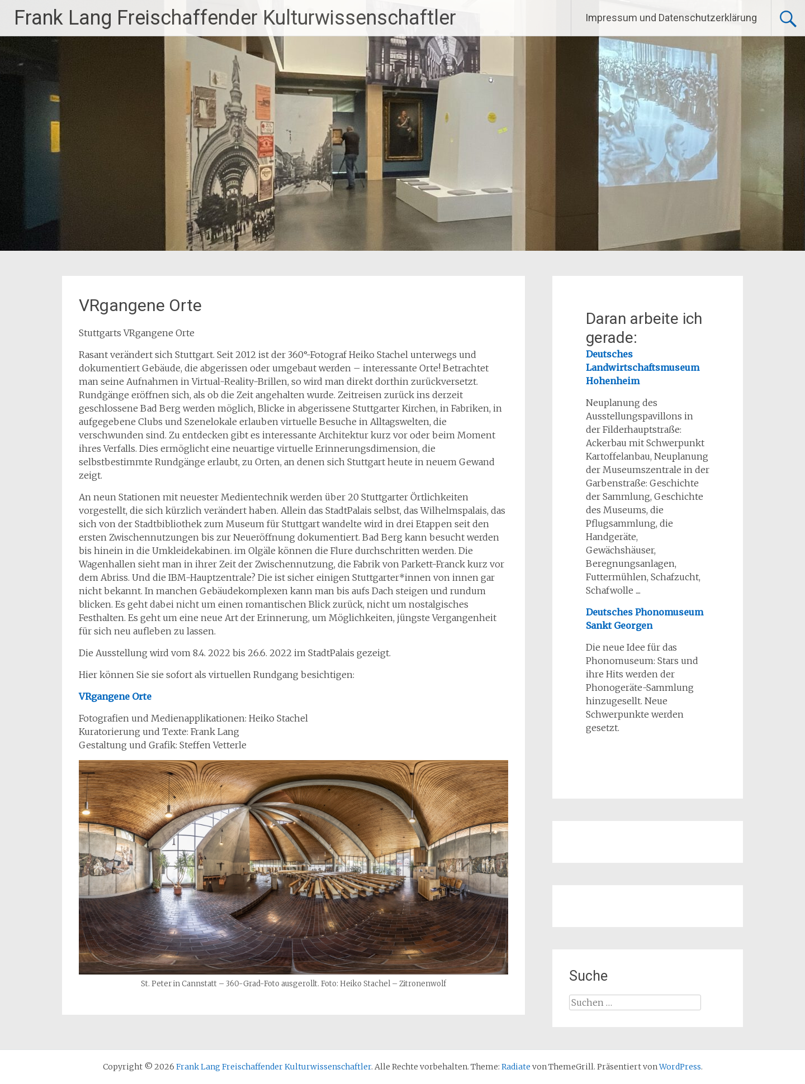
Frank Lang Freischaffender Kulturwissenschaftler (235, 18)
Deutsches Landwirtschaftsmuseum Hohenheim (642, 367)
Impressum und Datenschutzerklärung (671, 17)
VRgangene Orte (115, 696)
